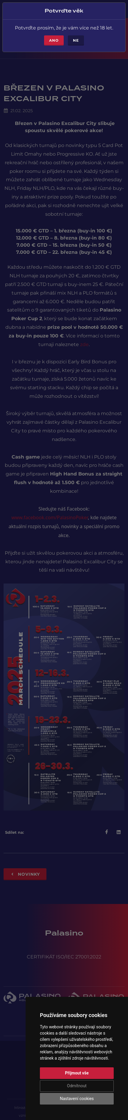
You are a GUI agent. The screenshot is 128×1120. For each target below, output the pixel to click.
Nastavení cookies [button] (77, 1098)
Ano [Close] (54, 40)
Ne (76, 40)
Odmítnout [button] (77, 1085)
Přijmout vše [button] (76, 1073)
